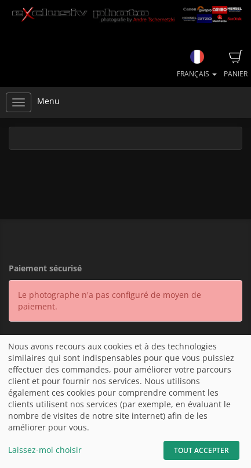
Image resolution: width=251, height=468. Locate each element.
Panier (236, 64)
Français (197, 64)
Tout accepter (201, 450)
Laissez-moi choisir (45, 449)
